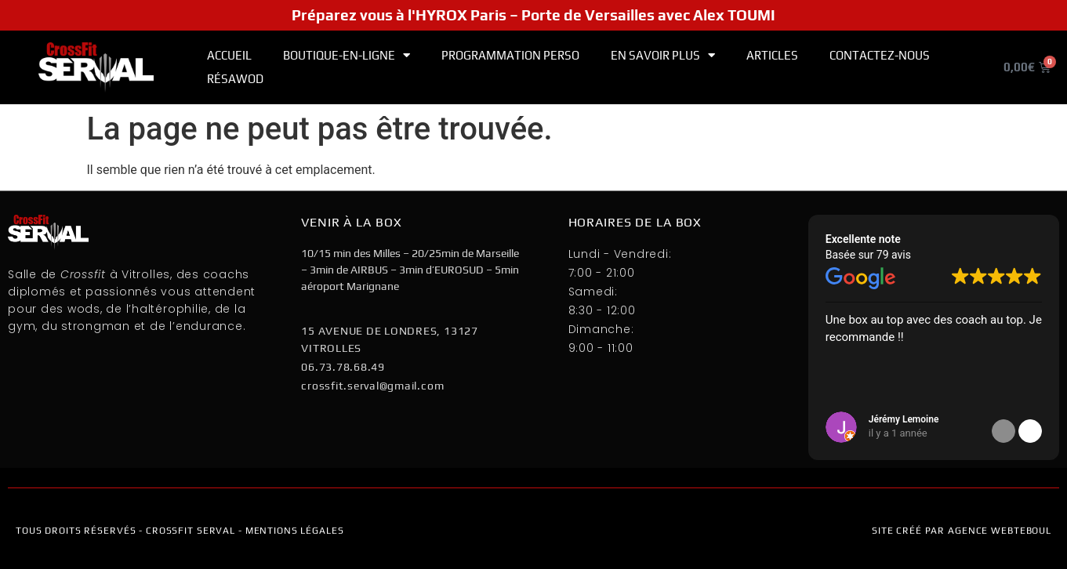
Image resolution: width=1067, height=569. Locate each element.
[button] (1030, 431)
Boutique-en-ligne (346, 55)
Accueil (229, 55)
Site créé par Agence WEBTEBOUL (961, 530)
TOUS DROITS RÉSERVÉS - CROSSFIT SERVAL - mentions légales (180, 530)
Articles (772, 55)
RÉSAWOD (235, 78)
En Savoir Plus (663, 55)
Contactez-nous (879, 55)
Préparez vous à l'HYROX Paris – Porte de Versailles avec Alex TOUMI (533, 15)
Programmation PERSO (510, 55)
